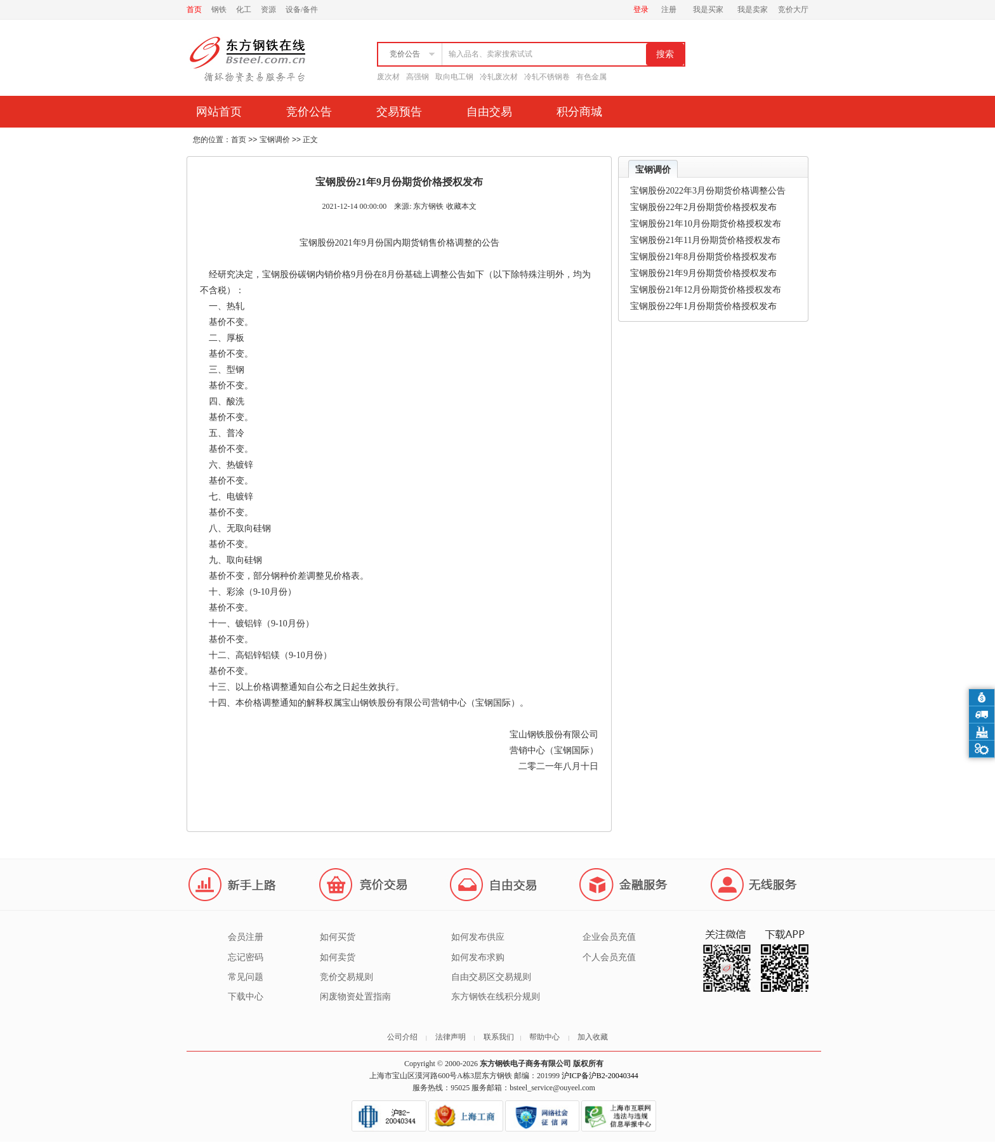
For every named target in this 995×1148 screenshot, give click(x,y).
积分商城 (579, 111)
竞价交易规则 (346, 977)
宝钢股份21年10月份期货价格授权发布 (705, 223)
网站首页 (219, 111)
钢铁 (219, 9)
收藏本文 (461, 206)
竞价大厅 (793, 9)
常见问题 (245, 977)
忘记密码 (245, 957)
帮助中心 (544, 1037)
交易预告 (399, 111)
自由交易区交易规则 (491, 977)
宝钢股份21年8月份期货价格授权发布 (703, 256)
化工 (243, 9)
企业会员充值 (609, 937)
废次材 (388, 76)
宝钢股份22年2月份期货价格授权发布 (703, 207)
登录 (641, 9)
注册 (668, 9)
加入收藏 (592, 1037)
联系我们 (499, 1037)
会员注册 (245, 937)
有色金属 (591, 76)
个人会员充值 (609, 957)
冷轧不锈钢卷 (547, 76)
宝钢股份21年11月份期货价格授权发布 (705, 240)
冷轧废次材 (499, 76)
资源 (268, 9)
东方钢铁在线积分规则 (495, 996)
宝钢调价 (275, 139)
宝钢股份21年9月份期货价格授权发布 (703, 273)
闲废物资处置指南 (355, 996)
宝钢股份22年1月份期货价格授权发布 (703, 306)
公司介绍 (402, 1037)
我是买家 (708, 9)
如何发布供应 (477, 937)
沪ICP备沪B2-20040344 (600, 1075)
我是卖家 (752, 9)
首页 (194, 9)
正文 (310, 139)
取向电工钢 (454, 76)
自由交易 (489, 111)
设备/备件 (302, 9)
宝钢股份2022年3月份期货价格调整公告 (708, 190)
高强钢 (417, 76)
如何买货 (337, 937)
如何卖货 (337, 957)
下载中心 (245, 996)
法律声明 (450, 1037)
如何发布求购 (477, 957)
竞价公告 (309, 111)
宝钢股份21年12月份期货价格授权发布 (705, 289)
